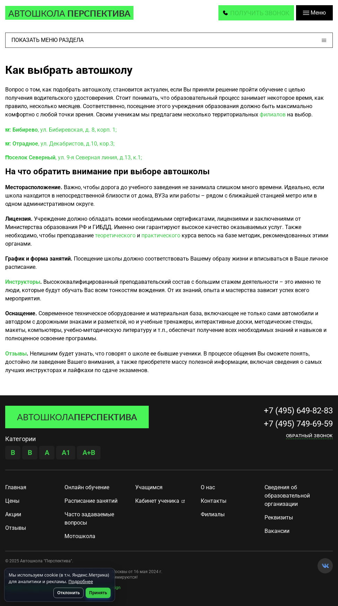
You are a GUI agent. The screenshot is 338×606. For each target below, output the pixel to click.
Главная (15, 487)
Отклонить (68, 593)
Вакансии (277, 531)
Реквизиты (279, 518)
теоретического (115, 235)
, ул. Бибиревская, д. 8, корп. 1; (60, 130)
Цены (12, 501)
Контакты (213, 501)
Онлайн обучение (86, 487)
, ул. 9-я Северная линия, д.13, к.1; (73, 158)
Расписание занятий (91, 501)
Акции (13, 514)
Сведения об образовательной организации (287, 496)
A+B (89, 453)
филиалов (273, 115)
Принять (98, 593)
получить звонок (259, 13)
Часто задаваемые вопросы (89, 518)
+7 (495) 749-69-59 (298, 424)
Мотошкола (79, 536)
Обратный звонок (309, 435)
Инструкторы (22, 282)
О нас (208, 487)
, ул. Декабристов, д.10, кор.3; (59, 144)
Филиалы (213, 514)
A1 (66, 453)
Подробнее (80, 581)
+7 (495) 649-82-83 (298, 411)
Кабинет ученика (157, 501)
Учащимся (149, 487)
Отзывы (16, 354)
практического (160, 235)
